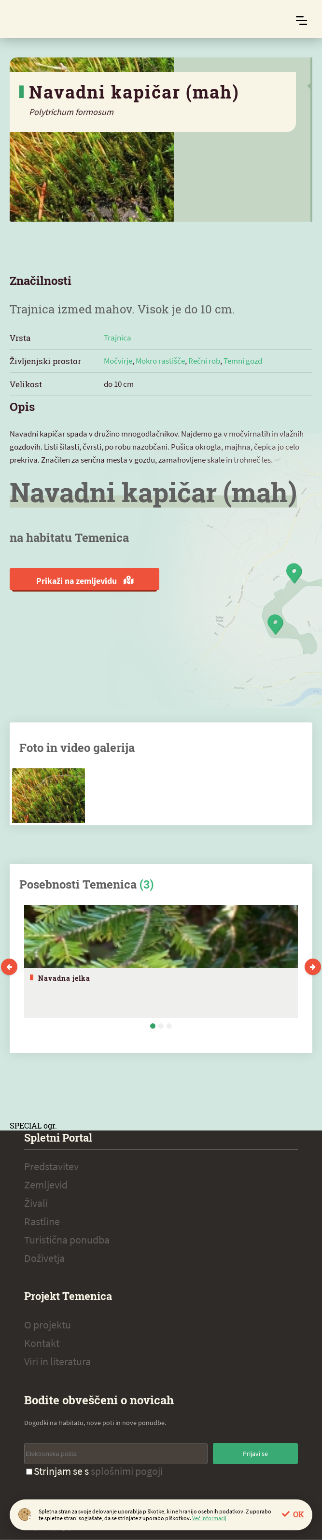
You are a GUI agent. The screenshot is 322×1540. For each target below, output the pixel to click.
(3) (147, 884)
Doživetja (44, 1258)
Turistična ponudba (67, 1239)
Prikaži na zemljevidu (84, 580)
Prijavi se (255, 1453)
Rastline (42, 1221)
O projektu (47, 1324)
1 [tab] (152, 1026)
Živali (36, 1203)
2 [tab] (161, 1026)
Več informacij (209, 1518)
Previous (9, 967)
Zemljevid (46, 1184)
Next (313, 967)
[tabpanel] (161, 961)
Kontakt (41, 1343)
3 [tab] (169, 1026)
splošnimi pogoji (127, 1471)
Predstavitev (51, 1166)
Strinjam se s (94, 1471)
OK (298, 1514)
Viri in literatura (57, 1361)
